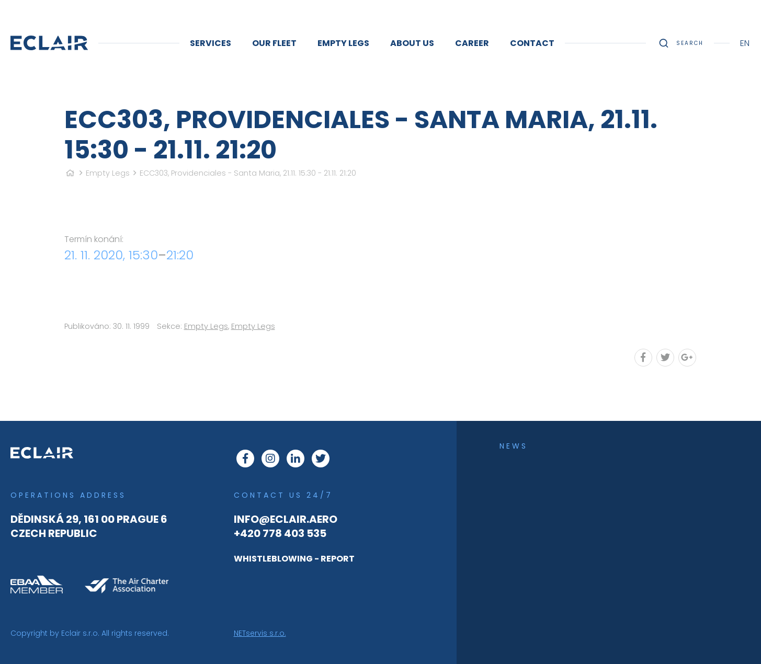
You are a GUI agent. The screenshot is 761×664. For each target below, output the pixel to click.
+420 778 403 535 (280, 533)
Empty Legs (108, 173)
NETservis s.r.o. (260, 633)
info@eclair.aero (285, 519)
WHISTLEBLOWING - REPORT (294, 559)
